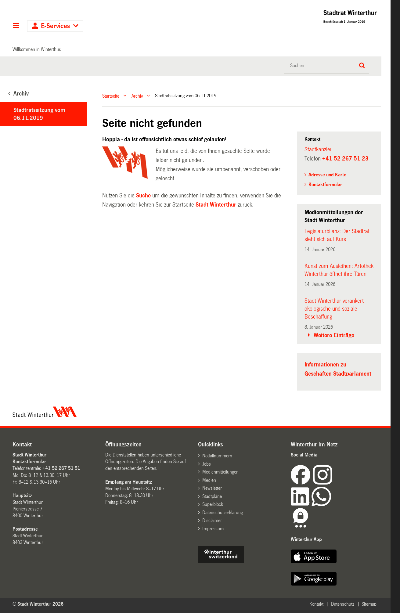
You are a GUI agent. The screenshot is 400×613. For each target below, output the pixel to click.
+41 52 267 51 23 (345, 159)
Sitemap (369, 604)
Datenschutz (342, 604)
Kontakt (316, 604)
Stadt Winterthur (216, 205)
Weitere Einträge (334, 335)
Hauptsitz (22, 495)
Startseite (110, 95)
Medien (209, 480)
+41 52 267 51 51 (61, 468)
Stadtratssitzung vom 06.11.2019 (39, 114)
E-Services (55, 26)
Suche (143, 196)
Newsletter (212, 488)
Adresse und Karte (327, 174)
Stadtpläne (212, 496)
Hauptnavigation (16, 26)
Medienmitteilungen (220, 471)
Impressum (213, 528)
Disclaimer (212, 520)
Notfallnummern (217, 455)
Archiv (137, 95)
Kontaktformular (325, 184)
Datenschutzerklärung (222, 512)
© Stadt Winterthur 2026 (38, 604)
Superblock (212, 504)
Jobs (206, 464)
